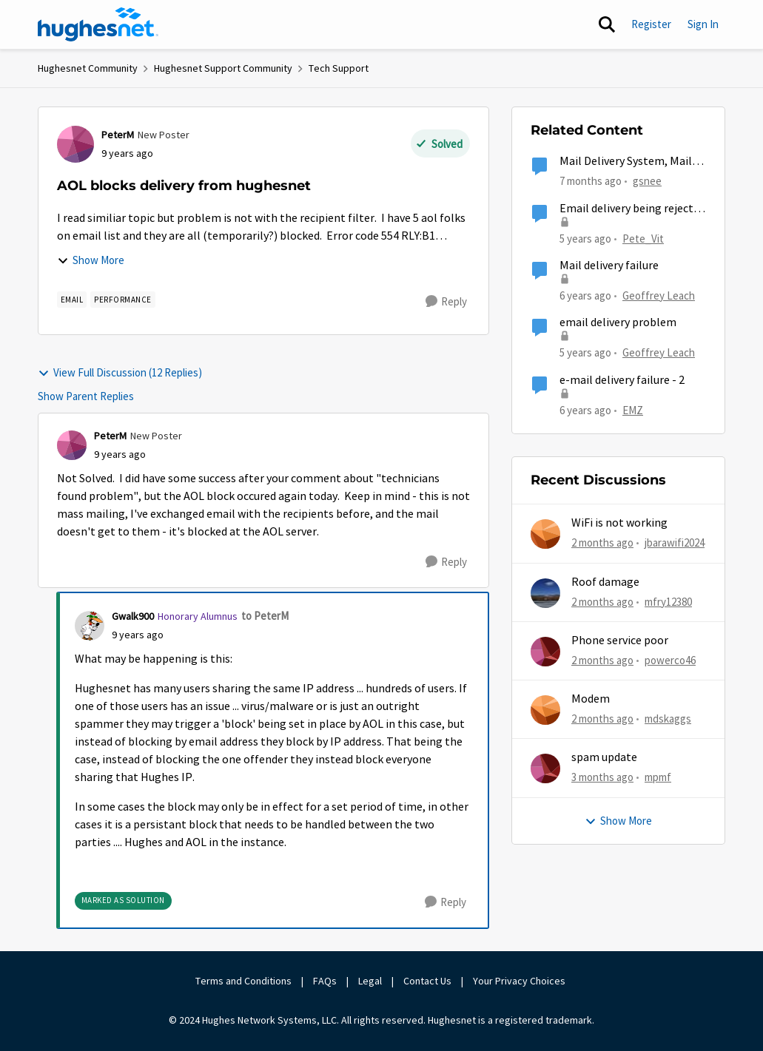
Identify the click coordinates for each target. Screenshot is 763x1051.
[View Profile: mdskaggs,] (545, 710)
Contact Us (427, 980)
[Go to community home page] (98, 24)
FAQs (325, 980)
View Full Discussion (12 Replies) (120, 372)
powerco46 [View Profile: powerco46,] (670, 660)
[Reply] (446, 301)
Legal (370, 980)
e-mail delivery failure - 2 (622, 380)
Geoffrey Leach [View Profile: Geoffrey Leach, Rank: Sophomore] (658, 295)
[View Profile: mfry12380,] (545, 593)
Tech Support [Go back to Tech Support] (339, 68)
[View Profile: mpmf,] (545, 768)
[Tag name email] (72, 299)
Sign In (703, 24)
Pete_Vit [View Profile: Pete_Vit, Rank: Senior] (643, 238)
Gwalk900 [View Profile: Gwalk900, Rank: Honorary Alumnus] (133, 616)
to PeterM (265, 616)
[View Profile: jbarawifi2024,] (545, 534)
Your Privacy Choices (520, 980)
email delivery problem (617, 322)
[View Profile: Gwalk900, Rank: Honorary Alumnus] (89, 626)
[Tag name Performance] (122, 299)
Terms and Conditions (243, 980)
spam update (604, 757)
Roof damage (605, 582)
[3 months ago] (602, 777)
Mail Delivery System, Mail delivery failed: (625, 161)
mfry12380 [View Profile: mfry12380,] (668, 601)
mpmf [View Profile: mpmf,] (658, 777)
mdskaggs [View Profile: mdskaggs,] (668, 719)
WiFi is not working (619, 523)
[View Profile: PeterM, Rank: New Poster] (75, 144)
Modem (590, 699)
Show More (90, 260)
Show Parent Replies (86, 396)
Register (651, 24)
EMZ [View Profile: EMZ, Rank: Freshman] (632, 409)
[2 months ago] (602, 543)
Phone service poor (619, 640)
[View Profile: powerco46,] (545, 651)
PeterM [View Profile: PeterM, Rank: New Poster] (117, 134)
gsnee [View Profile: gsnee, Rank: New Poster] (647, 181)
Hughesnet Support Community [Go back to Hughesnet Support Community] (223, 68)
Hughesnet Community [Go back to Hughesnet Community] (88, 68)
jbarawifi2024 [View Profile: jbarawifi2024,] (675, 542)
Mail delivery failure (609, 265)
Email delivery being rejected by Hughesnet (632, 209)
